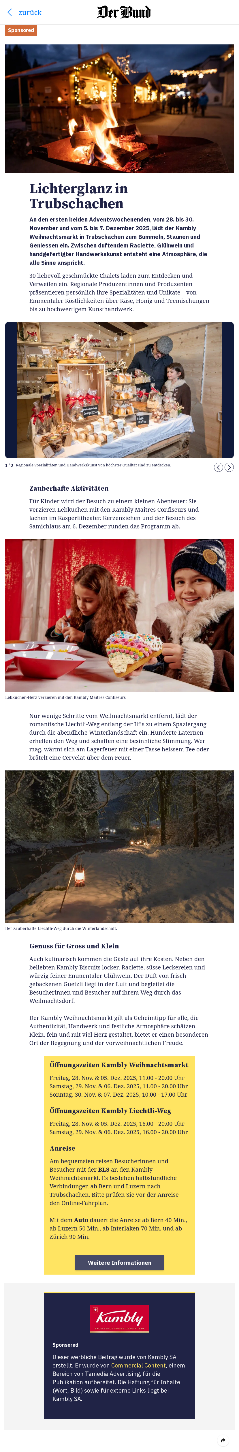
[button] (218, 467)
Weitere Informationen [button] (119, 1263)
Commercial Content (138, 1365)
